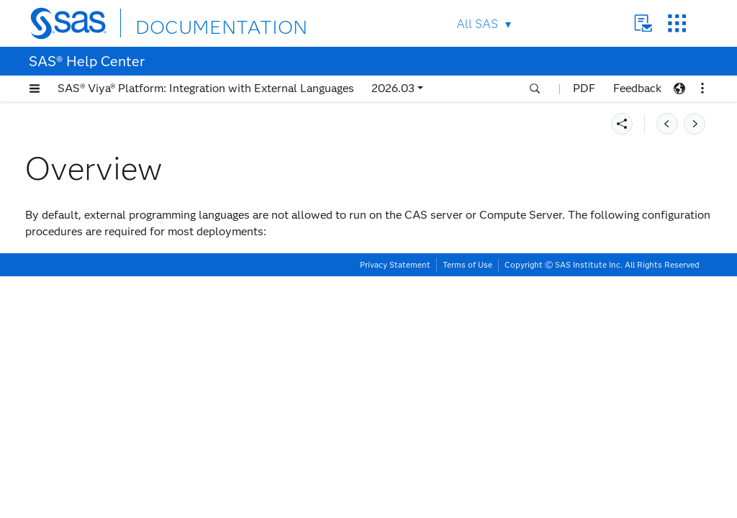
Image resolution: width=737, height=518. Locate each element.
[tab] (127, 264)
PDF (584, 88)
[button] (34, 88)
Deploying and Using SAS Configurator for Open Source (98, 173)
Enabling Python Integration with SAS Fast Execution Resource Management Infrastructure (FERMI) (118, 372)
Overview (66, 264)
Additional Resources (79, 463)
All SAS (477, 24)
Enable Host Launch (435, 279)
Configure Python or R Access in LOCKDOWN (512, 328)
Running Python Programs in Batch (110, 342)
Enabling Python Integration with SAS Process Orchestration (118, 408)
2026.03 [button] (393, 88)
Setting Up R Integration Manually (109, 228)
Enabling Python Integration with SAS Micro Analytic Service (118, 439)
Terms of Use (467, 506)
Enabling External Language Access (116, 246)
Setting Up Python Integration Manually (100, 203)
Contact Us (643, 23)
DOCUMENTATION (187, 22)
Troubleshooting (67, 481)
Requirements (62, 149)
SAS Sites (677, 23)
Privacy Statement (395, 506)
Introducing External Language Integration (101, 125)
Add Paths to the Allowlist (462, 405)
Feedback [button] (637, 88)
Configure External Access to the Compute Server (121, 318)
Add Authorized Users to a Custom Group (490, 304)
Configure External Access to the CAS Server (121, 288)
